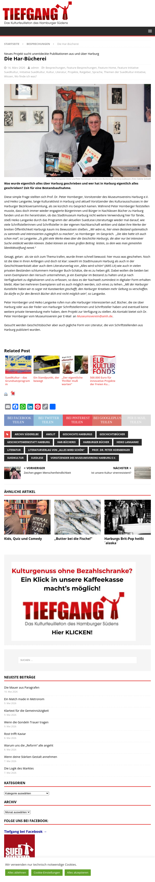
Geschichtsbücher (112, 434)
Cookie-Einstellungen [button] (47, 872)
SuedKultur (15, 458)
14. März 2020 (16, 68)
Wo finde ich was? (26, 76)
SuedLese (37, 458)
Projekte (73, 72)
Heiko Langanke (127, 442)
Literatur (61, 72)
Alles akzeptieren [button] (77, 872)
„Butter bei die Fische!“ (73, 538)
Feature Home (107, 68)
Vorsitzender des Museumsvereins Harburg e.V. (83, 458)
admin (35, 68)
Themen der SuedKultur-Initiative (124, 72)
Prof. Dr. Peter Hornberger (111, 450)
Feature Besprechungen (82, 68)
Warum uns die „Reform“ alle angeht (28, 745)
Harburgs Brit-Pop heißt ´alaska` (124, 540)
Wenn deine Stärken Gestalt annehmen (30, 757)
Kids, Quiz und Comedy (23, 538)
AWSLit (50, 434)
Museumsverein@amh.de (95, 316)
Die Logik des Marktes (19, 768)
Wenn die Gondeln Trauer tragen (26, 722)
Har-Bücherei (66, 442)
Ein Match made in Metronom (24, 699)
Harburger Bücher (96, 442)
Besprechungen (55, 68)
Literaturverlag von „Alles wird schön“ (56, 450)
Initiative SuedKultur (32, 72)
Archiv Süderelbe (27, 434)
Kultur (50, 72)
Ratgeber (85, 72)
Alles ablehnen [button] (17, 872)
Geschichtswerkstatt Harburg (28, 442)
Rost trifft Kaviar (15, 734)
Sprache (97, 72)
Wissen (8, 76)
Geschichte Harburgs (77, 434)
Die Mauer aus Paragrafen (21, 687)
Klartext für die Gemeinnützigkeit (26, 711)
